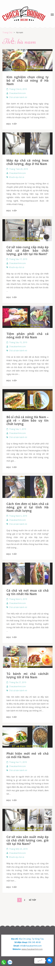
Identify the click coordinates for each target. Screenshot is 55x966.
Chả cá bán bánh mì (18, 97)
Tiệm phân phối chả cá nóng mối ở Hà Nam (27, 335)
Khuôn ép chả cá (16, 177)
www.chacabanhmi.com (32, 949)
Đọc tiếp (11, 124)
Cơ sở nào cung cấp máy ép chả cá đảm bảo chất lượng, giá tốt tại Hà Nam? (27, 250)
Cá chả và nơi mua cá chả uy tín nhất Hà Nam (27, 592)
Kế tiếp (32, 900)
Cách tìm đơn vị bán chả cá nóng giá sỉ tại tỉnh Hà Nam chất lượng (27, 507)
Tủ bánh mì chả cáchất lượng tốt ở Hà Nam (27, 675)
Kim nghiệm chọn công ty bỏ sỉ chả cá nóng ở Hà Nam (27, 80)
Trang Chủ (7, 32)
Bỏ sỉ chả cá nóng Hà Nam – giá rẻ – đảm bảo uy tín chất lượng (27, 420)
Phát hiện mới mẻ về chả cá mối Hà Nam (27, 755)
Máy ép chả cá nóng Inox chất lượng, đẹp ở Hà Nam (27, 162)
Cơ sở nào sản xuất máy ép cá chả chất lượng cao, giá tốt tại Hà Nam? (27, 840)
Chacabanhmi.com (17, 93)
